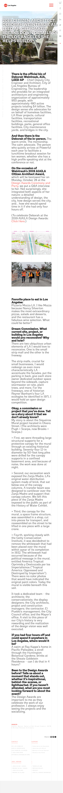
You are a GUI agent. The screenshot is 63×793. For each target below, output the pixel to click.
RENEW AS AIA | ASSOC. (20, 768)
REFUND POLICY (38, 768)
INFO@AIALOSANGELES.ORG (20, 754)
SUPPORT (35, 741)
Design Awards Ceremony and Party (30, 184)
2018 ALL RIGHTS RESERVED (42, 772)
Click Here (18, 221)
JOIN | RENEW (16, 761)
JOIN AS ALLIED (18, 770)
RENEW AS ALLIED (18, 772)
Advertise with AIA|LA (39, 748)
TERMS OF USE (37, 766)
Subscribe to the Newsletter (41, 746)
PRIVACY (35, 770)
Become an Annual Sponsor (41, 750)
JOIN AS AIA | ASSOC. (20, 766)
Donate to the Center (39, 752)
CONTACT (14, 741)
